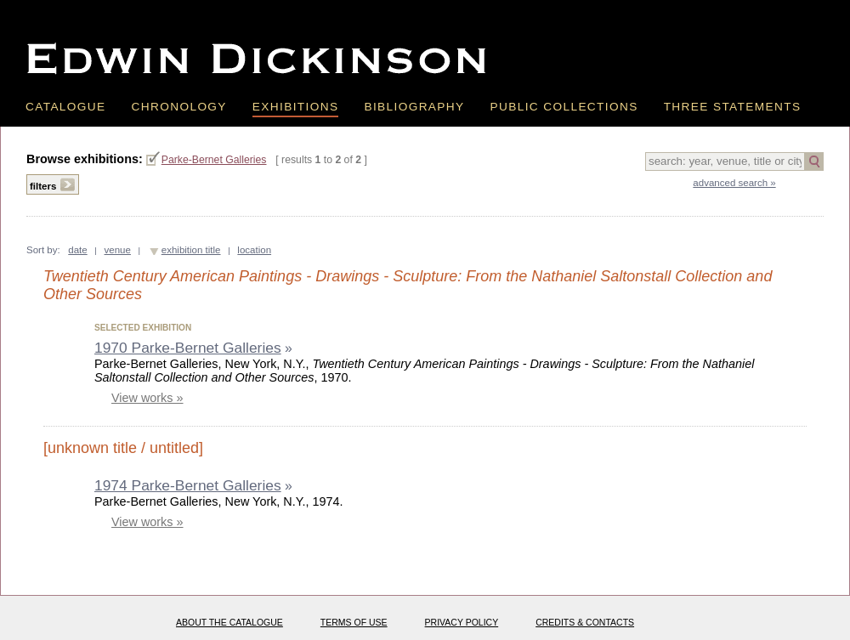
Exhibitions (295, 106)
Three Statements (733, 106)
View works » (147, 398)
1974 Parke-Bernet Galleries (187, 485)
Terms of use (354, 622)
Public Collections (564, 106)
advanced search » (734, 183)
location (254, 250)
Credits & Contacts (585, 622)
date (77, 250)
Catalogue (66, 106)
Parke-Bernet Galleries (214, 160)
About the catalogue (229, 622)
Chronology (179, 106)
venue (118, 250)
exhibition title (191, 250)
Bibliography (414, 106)
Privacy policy (462, 622)
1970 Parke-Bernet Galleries (187, 347)
